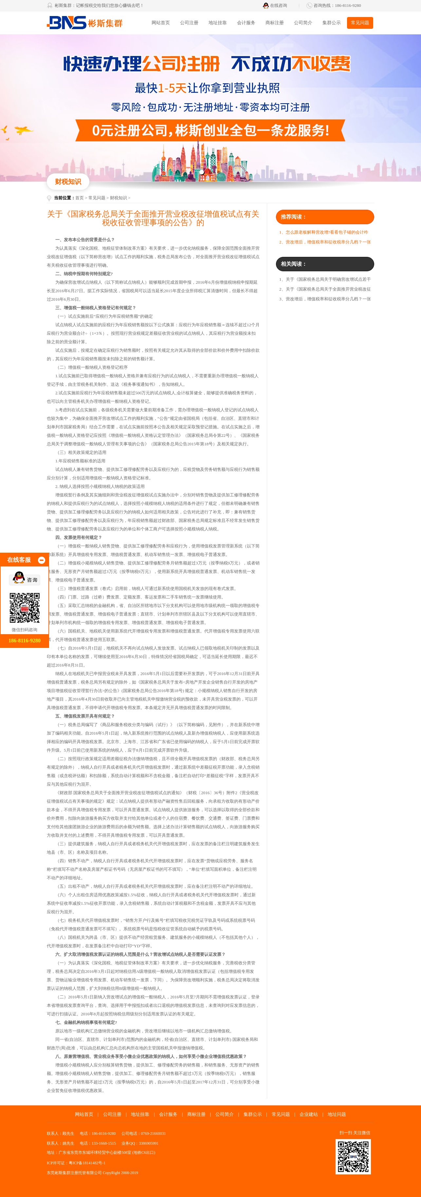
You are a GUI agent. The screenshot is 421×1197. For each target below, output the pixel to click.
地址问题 (337, 1114)
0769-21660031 (153, 1133)
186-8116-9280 (348, 5)
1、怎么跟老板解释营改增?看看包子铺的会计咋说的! (323, 233)
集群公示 (331, 22)
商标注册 (274, 22)
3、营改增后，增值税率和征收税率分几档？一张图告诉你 (325, 300)
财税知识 (118, 197)
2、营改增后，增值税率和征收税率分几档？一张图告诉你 (325, 243)
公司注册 (189, 22)
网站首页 (161, 22)
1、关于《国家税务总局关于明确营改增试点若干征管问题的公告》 (325, 280)
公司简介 (303, 22)
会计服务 (246, 22)
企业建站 (309, 1114)
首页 (79, 197)
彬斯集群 (96, 22)
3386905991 (148, 1143)
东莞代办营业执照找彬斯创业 (210, 108)
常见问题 (360, 22)
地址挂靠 (218, 22)
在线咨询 (278, 5)
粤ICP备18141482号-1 (87, 1163)
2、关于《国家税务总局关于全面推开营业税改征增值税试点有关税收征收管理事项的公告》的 (325, 290)
